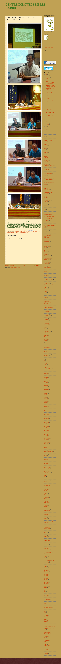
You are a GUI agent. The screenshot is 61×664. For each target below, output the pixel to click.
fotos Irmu (45, 310)
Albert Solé (45, 144)
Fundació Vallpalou (47, 332)
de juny (47, 81)
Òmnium (45, 535)
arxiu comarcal (46, 172)
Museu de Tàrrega (47, 528)
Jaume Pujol (46, 381)
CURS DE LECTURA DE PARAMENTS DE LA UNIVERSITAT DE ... (49, 92)
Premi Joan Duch (46, 562)
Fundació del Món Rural (47, 331)
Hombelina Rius (46, 355)
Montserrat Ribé (46, 519)
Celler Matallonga (46, 210)
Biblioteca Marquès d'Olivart (48, 192)
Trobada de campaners (47, 622)
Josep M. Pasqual (22, 231)
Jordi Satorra (46, 406)
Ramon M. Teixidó (47, 575)
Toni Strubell (46, 616)
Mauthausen (46, 505)
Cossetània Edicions (47, 246)
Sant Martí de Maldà (47, 599)
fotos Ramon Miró (16, 231)
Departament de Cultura (47, 258)
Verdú (45, 637)
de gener (47, 124)
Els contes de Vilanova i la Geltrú (49, 274)
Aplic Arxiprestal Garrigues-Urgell (49, 165)
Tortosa (45, 619)
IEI (44, 360)
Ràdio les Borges (46, 571)
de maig (47, 118)
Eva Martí (45, 291)
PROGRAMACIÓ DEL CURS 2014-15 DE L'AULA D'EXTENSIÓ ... (50, 110)
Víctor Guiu (45, 641)
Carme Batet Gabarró (47, 200)
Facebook (45, 296)
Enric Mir (45, 280)
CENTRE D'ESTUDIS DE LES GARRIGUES (49, 41)
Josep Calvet (46, 411)
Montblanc (45, 517)
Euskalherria (46, 288)
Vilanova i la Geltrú (47, 645)
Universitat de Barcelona (47, 632)
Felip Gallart (46, 298)
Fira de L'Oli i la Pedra (47, 306)
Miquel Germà (46, 513)
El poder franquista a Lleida (48, 268)
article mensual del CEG (47, 170)
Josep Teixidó (46, 439)
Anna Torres (46, 157)
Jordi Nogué (46, 401)
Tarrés (45, 612)
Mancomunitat (46, 489)
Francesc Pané (46, 324)
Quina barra (46, 570)
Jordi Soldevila (46, 407)
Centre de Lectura (47, 224)
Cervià (45, 227)
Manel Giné (46, 490)
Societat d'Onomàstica (47, 608)
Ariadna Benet (46, 168)
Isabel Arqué (46, 373)
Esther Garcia (46, 287)
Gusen (45, 350)
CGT (45, 231)
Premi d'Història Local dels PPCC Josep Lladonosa (49, 561)
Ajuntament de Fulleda (47, 137)
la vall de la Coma (46, 471)
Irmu (44, 372)
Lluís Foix (45, 482)
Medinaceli (45, 506)
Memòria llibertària (47, 509)
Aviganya (45, 184)
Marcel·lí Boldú (46, 497)
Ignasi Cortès (46, 363)
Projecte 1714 (17, 232)
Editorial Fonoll (46, 263)
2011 (46, 129)
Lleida (45, 476)
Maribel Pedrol (46, 501)
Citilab (45, 232)
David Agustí (46, 251)
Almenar (45, 148)
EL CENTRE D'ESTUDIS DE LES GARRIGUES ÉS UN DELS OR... (50, 83)
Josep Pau (45, 431)
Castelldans (46, 204)
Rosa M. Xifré (46, 595)
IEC (44, 359)
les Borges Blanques (47, 472)
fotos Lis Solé (46, 318)
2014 (46, 74)
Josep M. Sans (46, 426)
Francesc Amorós (46, 323)
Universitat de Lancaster (47, 633)
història (45, 352)
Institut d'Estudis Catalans (48, 368)
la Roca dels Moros (47, 468)
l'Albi (45, 456)
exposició (45, 292)
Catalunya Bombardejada (48, 206)
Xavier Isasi (46, 653)
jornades (45, 409)
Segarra (45, 603)
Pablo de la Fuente (47, 540)
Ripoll (45, 591)
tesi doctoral (46, 615)
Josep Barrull (46, 410)
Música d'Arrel (46, 529)
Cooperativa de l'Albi (47, 241)
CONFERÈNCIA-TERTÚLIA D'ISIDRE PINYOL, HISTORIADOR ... (50, 116)
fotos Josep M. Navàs (47, 315)
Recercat (45, 587)
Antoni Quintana (46, 160)
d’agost (47, 78)
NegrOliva (45, 531)
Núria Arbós (46, 533)
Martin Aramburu (46, 502)
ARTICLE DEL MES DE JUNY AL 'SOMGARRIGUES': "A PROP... (50, 95)
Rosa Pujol (45, 596)
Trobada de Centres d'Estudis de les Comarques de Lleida (49, 624)
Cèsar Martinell (46, 230)
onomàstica (46, 536)
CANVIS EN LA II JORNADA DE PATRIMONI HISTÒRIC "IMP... (50, 107)
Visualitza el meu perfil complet (48, 47)
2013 (46, 126)
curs (44, 250)
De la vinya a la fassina (47, 255)
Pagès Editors (46, 541)
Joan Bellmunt (46, 385)
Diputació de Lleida (47, 262)
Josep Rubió (32, 231)
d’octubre (47, 75)
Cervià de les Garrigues (47, 228)
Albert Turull (46, 145)
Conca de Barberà (47, 234)
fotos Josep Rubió (47, 316)
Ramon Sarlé (46, 583)
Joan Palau (45, 393)
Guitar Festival (46, 348)
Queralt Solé (46, 567)
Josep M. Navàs (46, 422)
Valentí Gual (46, 636)
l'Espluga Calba (46, 458)
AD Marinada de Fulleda (47, 133)
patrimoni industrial (47, 549)
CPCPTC (45, 247)
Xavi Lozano (46, 649)
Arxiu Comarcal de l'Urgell (48, 173)
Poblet (45, 557)
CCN (45, 209)
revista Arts (45, 590)
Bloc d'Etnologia (46, 193)
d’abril (47, 120)
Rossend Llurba (46, 598)
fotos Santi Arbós (46, 320)
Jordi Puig (45, 405)
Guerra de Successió (47, 347)
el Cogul (45, 266)
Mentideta (45, 511)
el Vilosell (45, 272)
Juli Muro (36, 231)
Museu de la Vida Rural (47, 527)
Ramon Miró (46, 578)
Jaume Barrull (46, 378)
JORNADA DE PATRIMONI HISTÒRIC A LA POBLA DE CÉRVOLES (50, 98)
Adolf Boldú (46, 135)
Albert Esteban (46, 141)
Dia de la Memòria (47, 259)
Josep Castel (46, 413)
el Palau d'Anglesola (47, 267)
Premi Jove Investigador (47, 563)
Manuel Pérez (46, 493)
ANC (45, 153)
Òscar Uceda (12, 232)
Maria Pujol (45, 498)
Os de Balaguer (46, 537)
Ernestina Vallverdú (47, 283)
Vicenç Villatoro (46, 640)
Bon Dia (45, 196)
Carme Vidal (46, 201)
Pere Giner (45, 553)
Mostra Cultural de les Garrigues (49, 521)
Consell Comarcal (46, 237)
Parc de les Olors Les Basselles (49, 545)
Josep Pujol (46, 435)
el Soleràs (45, 271)
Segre (45, 604)
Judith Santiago (46, 446)
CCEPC (45, 208)
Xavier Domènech (46, 652)
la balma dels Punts (47, 460)
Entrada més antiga (38, 265)
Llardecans (45, 475)
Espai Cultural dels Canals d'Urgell (49, 284)
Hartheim (45, 351)
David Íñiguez (46, 254)
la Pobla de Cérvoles (47, 467)
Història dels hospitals (47, 354)
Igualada (45, 364)
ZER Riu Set (46, 656)
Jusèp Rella (46, 454)
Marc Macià (46, 494)
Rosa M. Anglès (46, 592)
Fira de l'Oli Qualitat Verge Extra (49, 307)
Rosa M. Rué (46, 594)
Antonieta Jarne (46, 164)
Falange (45, 297)
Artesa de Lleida (46, 169)
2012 (46, 127)
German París (46, 335)
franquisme (45, 327)
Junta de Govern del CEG (48, 452)
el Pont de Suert (46, 270)
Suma (45, 611)
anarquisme (46, 152)
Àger (45, 136)
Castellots (45, 205)
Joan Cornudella (46, 389)
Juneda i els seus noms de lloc (48, 451)
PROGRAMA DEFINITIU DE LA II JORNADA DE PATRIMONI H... (50, 104)
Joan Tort (45, 397)
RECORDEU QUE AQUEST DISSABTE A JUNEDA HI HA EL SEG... (50, 86)
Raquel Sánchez (46, 586)
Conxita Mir (46, 240)
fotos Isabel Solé (46, 311)
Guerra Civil (46, 346)
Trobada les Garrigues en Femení (49, 628)
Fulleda (45, 328)
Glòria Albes (46, 339)
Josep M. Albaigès (47, 419)
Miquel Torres (46, 514)
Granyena (45, 340)
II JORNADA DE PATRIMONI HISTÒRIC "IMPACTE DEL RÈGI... (50, 113)
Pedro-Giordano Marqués (48, 552)
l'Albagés (45, 455)
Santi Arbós (21, 232)
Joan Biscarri (46, 386)
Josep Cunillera (46, 414)
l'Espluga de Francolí (47, 459)
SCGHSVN (45, 602)
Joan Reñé (45, 394)
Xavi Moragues (46, 650)
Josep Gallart (46, 417)
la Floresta (45, 462)
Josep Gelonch (46, 418)
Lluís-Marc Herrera (47, 485)
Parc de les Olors (46, 544)
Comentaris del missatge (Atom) (15, 267)
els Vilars (45, 278)
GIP (44, 336)
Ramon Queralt (46, 582)
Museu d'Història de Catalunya (48, 523)
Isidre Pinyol (46, 374)
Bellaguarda (46, 188)
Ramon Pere (46, 579)
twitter (45, 629)
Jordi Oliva (45, 402)
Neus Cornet (46, 532)
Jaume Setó (46, 382)
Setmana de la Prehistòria (48, 607)
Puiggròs (45, 566)
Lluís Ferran (46, 481)
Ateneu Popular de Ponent (48, 179)
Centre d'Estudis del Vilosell (48, 218)
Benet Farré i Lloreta (47, 189)
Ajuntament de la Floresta (48, 140)
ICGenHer (45, 356)
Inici (24, 265)
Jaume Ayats (46, 377)
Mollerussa (45, 515)
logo (44, 486)
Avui (44, 185)
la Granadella (46, 463)
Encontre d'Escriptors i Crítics (48, 279)
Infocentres (45, 367)
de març (47, 121)
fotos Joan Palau (46, 314)
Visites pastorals (46, 648)
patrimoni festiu (46, 548)
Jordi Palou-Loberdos (47, 403)
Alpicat (45, 149)
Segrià (45, 606)
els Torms (45, 276)
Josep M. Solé (46, 427)
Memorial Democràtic (47, 510)
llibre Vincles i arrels (47, 480)
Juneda (45, 450)
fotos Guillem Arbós (47, 308)
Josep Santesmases (47, 438)
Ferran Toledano (46, 301)
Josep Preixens (46, 434)
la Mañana (45, 464)
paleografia (45, 543)
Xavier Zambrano (46, 654)
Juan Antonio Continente (47, 442)
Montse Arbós (46, 518)
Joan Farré (45, 390)
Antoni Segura (46, 161)
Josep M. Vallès (28, 231)
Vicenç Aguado (25, 232)
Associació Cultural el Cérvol (48, 178)
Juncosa (45, 448)
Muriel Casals (46, 522)
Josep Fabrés (46, 415)
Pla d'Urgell (46, 556)
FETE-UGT (45, 304)
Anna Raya (45, 156)
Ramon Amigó (46, 574)
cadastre (45, 197)
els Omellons (46, 275)
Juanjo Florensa (46, 443)
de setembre (48, 77)
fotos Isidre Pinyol (46, 312)
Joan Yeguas (46, 398)
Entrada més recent (9, 265)
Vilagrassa (45, 644)
